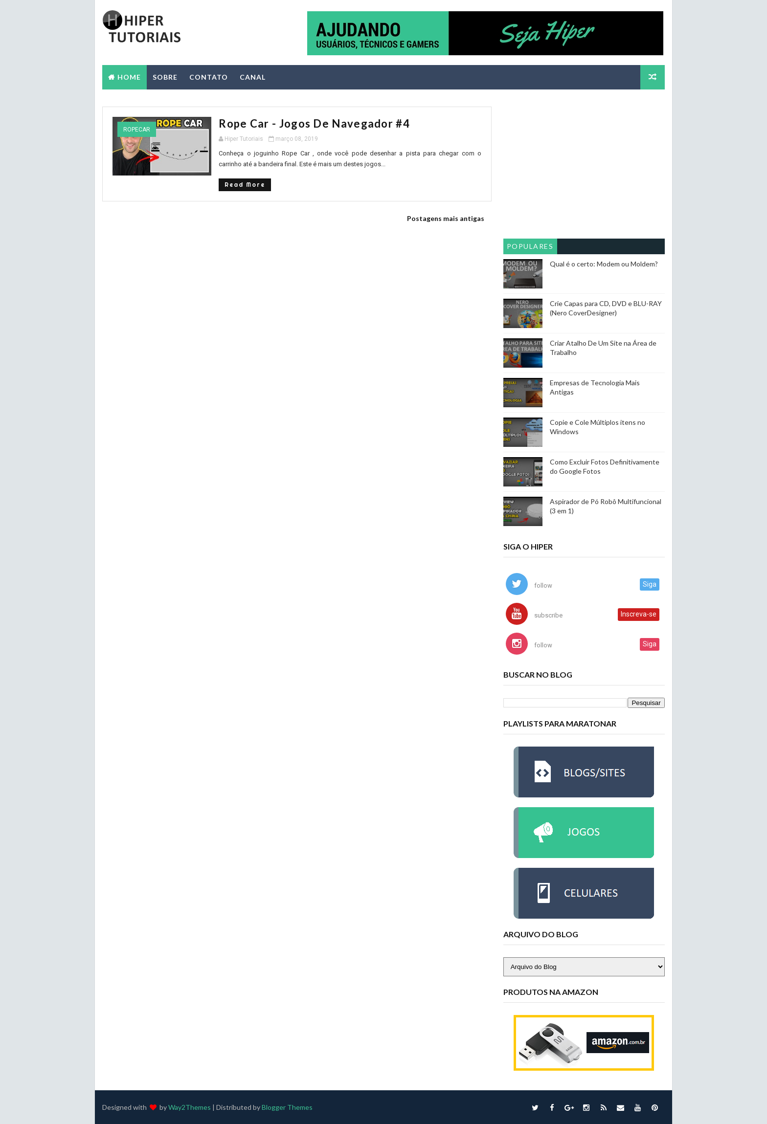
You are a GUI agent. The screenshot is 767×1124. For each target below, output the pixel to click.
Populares (530, 246)
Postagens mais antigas (438, 218)
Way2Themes (189, 1106)
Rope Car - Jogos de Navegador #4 (303, 123)
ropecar (136, 129)
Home (129, 76)
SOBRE (165, 76)
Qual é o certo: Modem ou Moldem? (604, 263)
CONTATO (208, 76)
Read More (234, 184)
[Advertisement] (584, 167)
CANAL (253, 76)
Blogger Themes (287, 1106)
